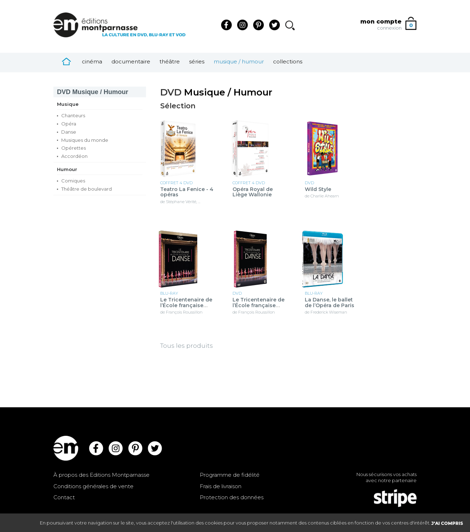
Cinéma (92, 61)
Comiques (73, 181)
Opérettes (73, 148)
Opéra (68, 123)
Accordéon (74, 156)
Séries (196, 61)
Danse (68, 132)
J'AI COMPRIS (447, 523)
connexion (389, 28)
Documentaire (130, 61)
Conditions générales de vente (93, 486)
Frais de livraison (220, 486)
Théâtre (170, 61)
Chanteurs (73, 115)
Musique (68, 104)
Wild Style (318, 189)
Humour (67, 169)
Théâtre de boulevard (86, 189)
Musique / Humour (239, 61)
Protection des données (231, 497)
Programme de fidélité (230, 474)
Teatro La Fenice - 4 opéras (186, 192)
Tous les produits (186, 345)
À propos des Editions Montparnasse (101, 474)
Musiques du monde (84, 140)
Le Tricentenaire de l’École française (186, 302)
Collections (287, 61)
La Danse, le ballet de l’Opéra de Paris (329, 302)
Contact (64, 497)
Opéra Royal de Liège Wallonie (253, 192)
